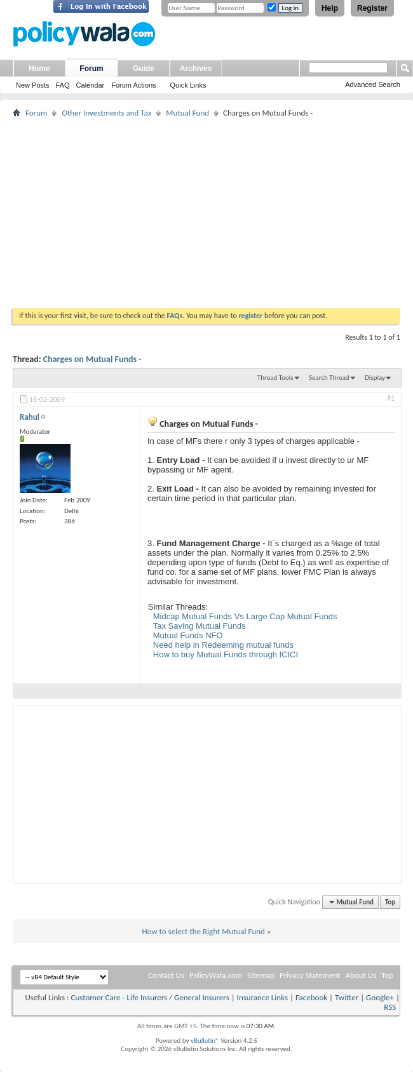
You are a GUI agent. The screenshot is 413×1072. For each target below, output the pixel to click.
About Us (360, 975)
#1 (391, 398)
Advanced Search (372, 84)
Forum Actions (133, 85)
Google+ (380, 997)
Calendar (90, 85)
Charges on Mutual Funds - (92, 359)
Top (390, 902)
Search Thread (329, 377)
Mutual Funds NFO (188, 635)
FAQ (63, 85)
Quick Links (188, 85)
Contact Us (166, 975)
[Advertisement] (206, 213)
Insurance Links (262, 997)
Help (330, 8)
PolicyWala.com (215, 975)
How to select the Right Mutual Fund (203, 931)
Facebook (311, 997)
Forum (91, 68)
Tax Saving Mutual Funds (199, 626)
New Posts (33, 85)
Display (375, 377)
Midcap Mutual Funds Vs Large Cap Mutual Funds (245, 616)
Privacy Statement (310, 975)
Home (39, 68)
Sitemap (260, 975)
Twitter (346, 997)
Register (372, 8)
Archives (196, 68)
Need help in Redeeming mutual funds (223, 645)
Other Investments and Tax (106, 112)
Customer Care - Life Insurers (119, 997)
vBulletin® (205, 1040)
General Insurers (201, 997)
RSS (390, 1007)
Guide (143, 68)
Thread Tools (275, 377)
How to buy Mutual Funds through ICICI (225, 654)
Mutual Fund (187, 112)
